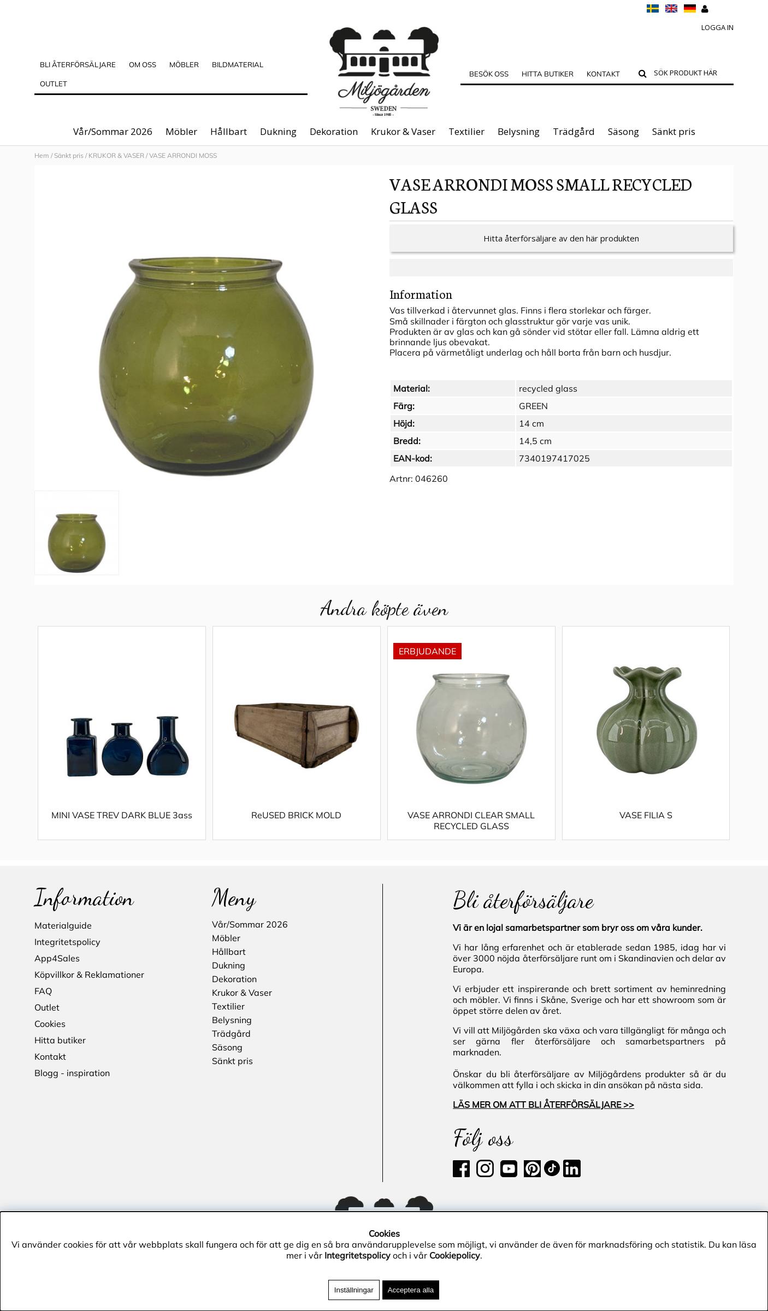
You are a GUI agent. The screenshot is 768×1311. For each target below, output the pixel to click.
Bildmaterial (237, 64)
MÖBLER (184, 64)
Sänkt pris (673, 131)
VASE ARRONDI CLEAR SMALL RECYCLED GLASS (471, 831)
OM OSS (142, 64)
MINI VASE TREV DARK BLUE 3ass (121, 825)
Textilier (466, 131)
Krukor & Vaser (403, 131)
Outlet (53, 83)
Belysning (519, 131)
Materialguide (63, 925)
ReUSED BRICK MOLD (296, 825)
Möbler (181, 131)
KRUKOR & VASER (116, 155)
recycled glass (548, 399)
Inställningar (354, 1290)
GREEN (533, 416)
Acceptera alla (411, 1290)
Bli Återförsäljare (78, 64)
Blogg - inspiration (72, 1072)
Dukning (278, 131)
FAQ (43, 990)
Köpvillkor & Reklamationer (89, 974)
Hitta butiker (548, 73)
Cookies (50, 1023)
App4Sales (57, 958)
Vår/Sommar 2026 (112, 131)
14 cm (531, 434)
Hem (41, 155)
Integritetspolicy (67, 941)
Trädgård (574, 131)
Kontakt (603, 73)
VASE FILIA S (645, 825)
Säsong (623, 131)
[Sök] (691, 74)
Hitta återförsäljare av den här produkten (561, 249)
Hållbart (228, 131)
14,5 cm (535, 451)
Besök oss (489, 73)
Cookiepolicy (454, 1255)
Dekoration (334, 131)
